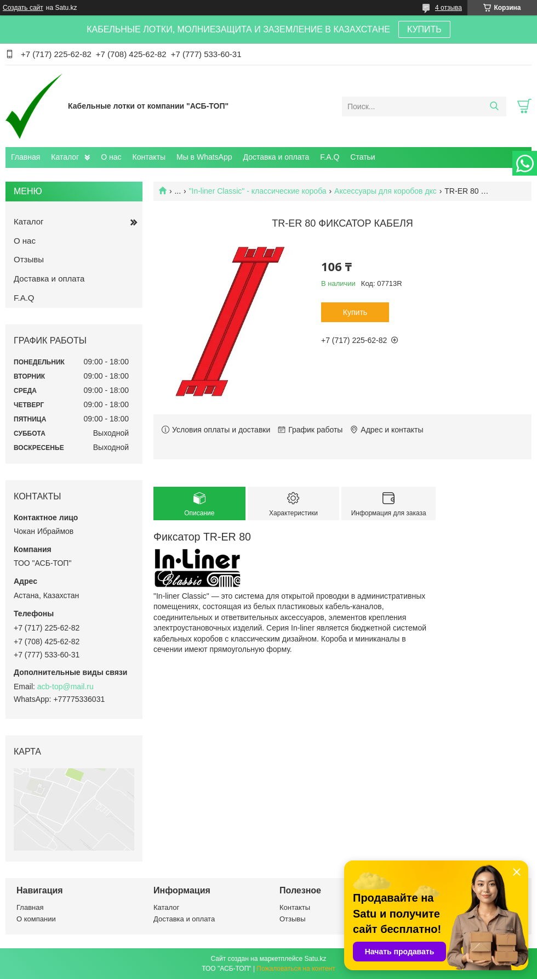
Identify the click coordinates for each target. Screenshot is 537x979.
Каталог (65, 157)
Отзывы (29, 259)
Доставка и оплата (276, 157)
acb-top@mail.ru (65, 686)
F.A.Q (329, 157)
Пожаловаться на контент (295, 968)
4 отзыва (448, 8)
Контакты (149, 157)
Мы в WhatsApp (204, 157)
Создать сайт (23, 8)
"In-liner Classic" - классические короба (258, 191)
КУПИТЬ (424, 29)
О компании (36, 919)
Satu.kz (315, 959)
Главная (25, 157)
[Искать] (494, 106)
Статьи (362, 157)
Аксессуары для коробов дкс (385, 191)
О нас (111, 157)
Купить (355, 312)
